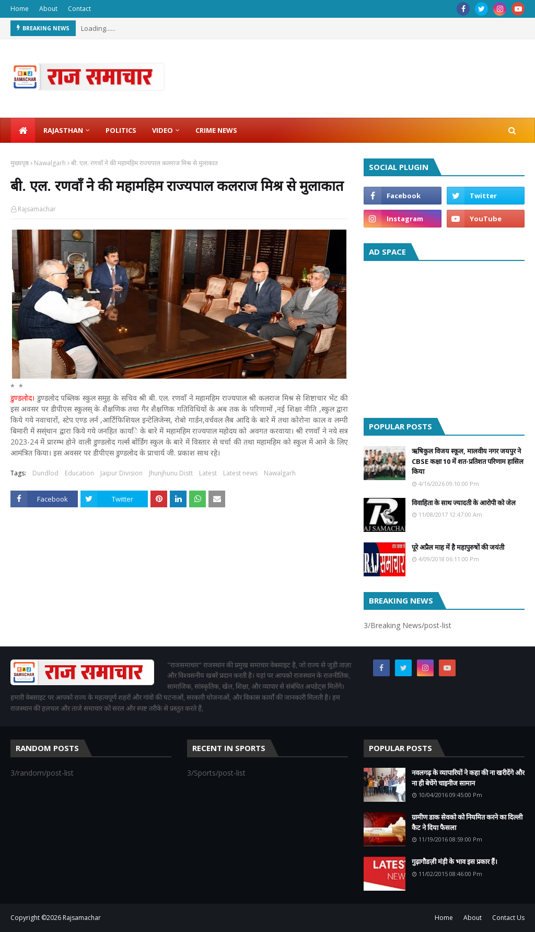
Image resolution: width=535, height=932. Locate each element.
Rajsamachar (37, 208)
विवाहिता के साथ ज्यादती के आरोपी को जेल (464, 502)
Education (79, 473)
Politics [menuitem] (121, 130)
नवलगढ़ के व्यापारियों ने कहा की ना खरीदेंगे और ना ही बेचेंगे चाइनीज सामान (468, 778)
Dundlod (45, 473)
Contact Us (508, 917)
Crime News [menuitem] (216, 130)
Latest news (240, 473)
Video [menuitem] (162, 130)
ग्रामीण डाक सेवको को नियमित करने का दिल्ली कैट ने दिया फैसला (467, 822)
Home (19, 8)
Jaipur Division (121, 473)
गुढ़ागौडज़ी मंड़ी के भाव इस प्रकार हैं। (454, 861)
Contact (79, 8)
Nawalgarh (50, 162)
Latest (208, 473)
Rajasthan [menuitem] (63, 130)
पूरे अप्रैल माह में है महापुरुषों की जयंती (458, 547)
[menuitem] (23, 130)
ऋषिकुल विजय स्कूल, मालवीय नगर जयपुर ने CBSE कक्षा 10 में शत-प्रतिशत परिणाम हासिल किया (468, 461)
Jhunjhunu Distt (171, 473)
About (48, 8)
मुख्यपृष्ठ (19, 162)
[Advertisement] (444, 336)
